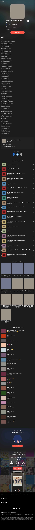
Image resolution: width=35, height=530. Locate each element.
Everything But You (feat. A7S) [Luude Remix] (6, 321)
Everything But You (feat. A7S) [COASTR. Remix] (17, 290)
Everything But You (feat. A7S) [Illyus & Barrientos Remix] (29, 306)
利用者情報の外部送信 (18, 514)
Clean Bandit (14, 24)
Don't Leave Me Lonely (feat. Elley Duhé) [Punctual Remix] (6, 290)
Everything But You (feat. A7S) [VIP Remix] (29, 290)
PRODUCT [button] (3, 499)
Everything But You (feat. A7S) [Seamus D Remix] (6, 306)
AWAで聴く (17, 32)
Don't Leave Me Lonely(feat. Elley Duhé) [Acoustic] (17, 275)
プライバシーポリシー (9, 514)
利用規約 (2, 514)
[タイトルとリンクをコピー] (21, 154)
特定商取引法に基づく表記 (29, 514)
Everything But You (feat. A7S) (13, 140)
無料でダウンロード (17, 468)
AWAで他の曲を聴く (17, 445)
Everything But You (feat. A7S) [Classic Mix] (17, 306)
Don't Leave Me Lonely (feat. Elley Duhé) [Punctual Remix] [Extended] (29, 275)
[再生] (27, 21)
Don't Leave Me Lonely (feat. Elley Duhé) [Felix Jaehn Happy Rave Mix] (6, 275)
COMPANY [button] (4, 502)
